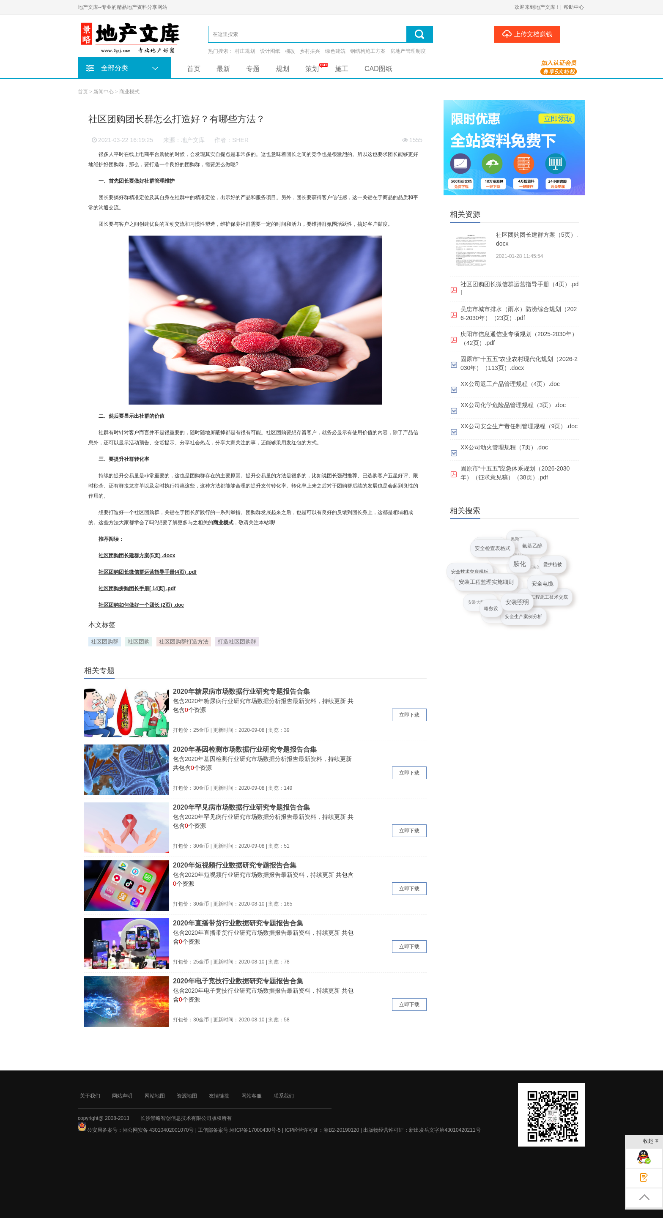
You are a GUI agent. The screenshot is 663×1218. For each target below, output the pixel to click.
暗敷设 (491, 609)
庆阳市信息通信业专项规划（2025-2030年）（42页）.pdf (519, 338)
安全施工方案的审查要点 (535, 565)
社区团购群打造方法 (183, 641)
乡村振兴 (310, 51)
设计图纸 (270, 51)
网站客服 (251, 1096)
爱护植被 (552, 564)
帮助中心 (574, 7)
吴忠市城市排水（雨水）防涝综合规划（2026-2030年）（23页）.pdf (518, 313)
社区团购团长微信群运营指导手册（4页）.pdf (519, 288)
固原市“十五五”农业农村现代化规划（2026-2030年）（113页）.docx (519, 363)
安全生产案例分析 (523, 616)
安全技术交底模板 (469, 571)
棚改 (290, 51)
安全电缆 (541, 586)
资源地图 (187, 1096)
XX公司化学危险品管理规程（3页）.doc (513, 405)
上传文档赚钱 (527, 34)
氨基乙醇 (531, 547)
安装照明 (515, 604)
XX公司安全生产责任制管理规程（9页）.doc (519, 426)
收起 (651, 1141)
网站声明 (122, 1096)
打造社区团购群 (237, 641)
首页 (193, 68)
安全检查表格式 (492, 550)
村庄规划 (245, 51)
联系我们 (284, 1096)
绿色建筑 (335, 51)
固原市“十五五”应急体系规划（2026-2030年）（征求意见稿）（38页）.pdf (515, 473)
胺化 (518, 566)
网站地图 (155, 1096)
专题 (253, 68)
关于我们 (90, 1096)
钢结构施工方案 (368, 51)
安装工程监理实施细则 (485, 584)
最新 (223, 68)
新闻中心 (103, 92)
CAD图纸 (378, 68)
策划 (312, 68)
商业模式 (129, 92)
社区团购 (139, 641)
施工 (341, 68)
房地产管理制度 (408, 51)
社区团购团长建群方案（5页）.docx (537, 239)
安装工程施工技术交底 (544, 596)
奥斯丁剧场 (521, 538)
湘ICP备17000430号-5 (255, 1130)
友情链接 (219, 1096)
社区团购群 (104, 641)
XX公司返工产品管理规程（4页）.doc (510, 383)
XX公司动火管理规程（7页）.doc (504, 447)
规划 (282, 68)
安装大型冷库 (481, 601)
